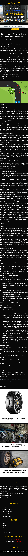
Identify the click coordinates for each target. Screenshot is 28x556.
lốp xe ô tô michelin (11, 379)
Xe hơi (2, 523)
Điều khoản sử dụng (5, 516)
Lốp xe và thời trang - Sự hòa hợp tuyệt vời (11, 372)
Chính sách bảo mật (6, 514)
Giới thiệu (3, 507)
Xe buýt (2, 530)
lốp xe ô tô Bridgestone (15, 381)
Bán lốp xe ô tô (4, 381)
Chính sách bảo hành (6, 511)
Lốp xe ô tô (3, 488)
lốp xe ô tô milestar (21, 379)
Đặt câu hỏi (14, 28)
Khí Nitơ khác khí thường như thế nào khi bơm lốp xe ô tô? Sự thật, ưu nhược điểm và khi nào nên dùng (14, 472)
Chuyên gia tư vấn (5, 532)
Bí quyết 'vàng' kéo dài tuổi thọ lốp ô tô (10, 370)
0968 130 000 (16, 539)
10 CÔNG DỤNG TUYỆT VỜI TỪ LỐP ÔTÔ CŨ (12, 359)
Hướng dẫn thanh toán (6, 509)
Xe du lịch (3, 525)
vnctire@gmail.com (8, 498)
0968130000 (9, 495)
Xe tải (2, 528)
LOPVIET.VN (14, 2)
